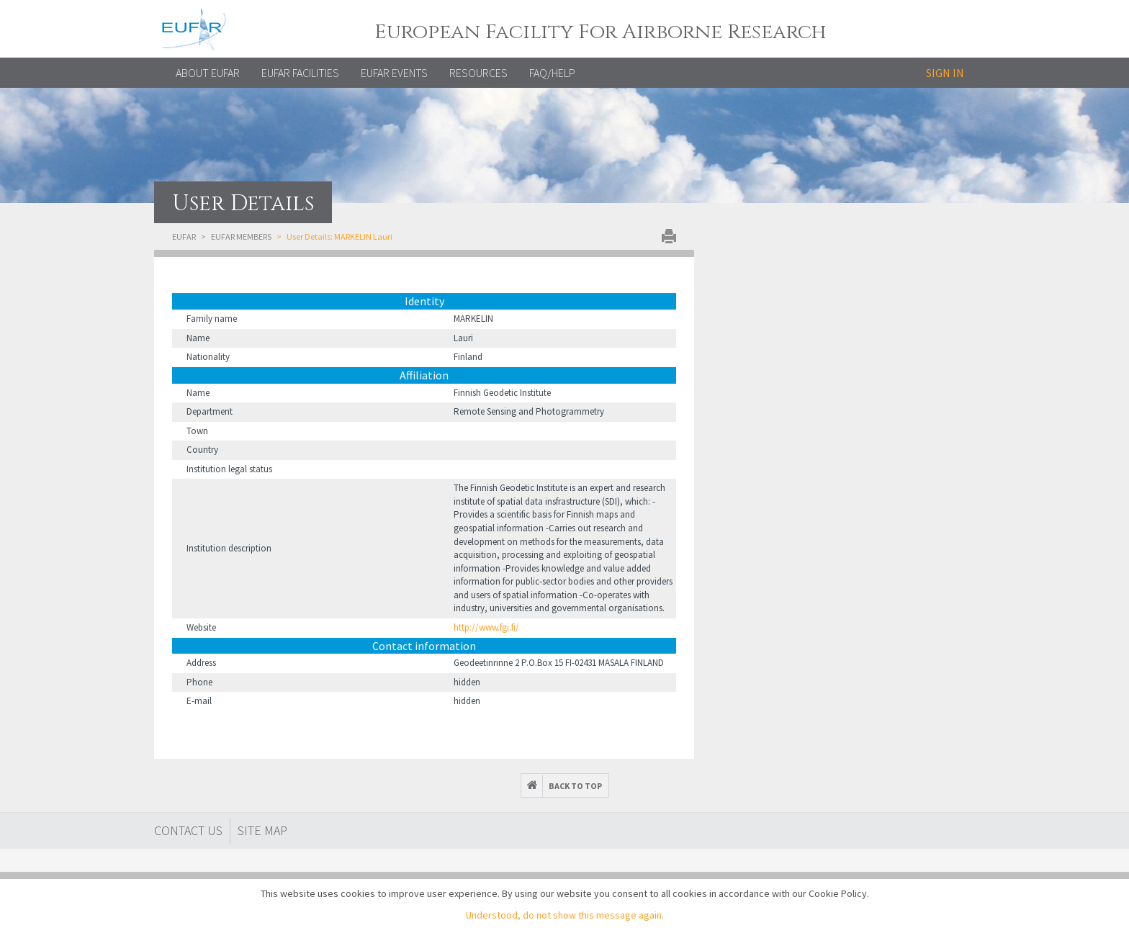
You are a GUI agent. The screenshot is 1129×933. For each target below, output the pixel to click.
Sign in (945, 73)
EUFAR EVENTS (394, 73)
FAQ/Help (552, 73)
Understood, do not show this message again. (565, 915)
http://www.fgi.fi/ (486, 627)
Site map (262, 830)
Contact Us (188, 830)
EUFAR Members (241, 236)
